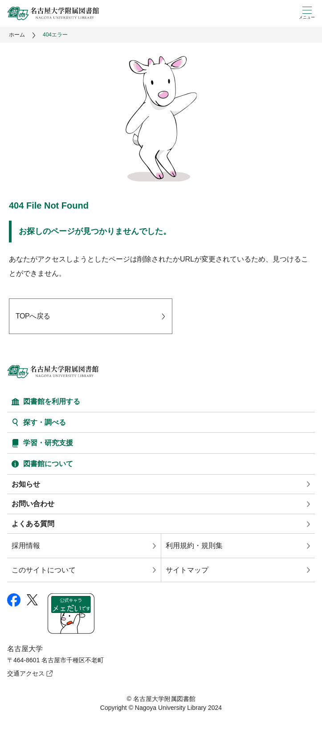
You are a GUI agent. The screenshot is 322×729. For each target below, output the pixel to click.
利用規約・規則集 (194, 545)
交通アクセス (26, 673)
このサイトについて (44, 570)
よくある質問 (33, 524)
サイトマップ (187, 570)
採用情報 (26, 545)
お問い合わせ (33, 503)
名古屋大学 (25, 648)
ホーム (17, 35)
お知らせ (26, 484)
